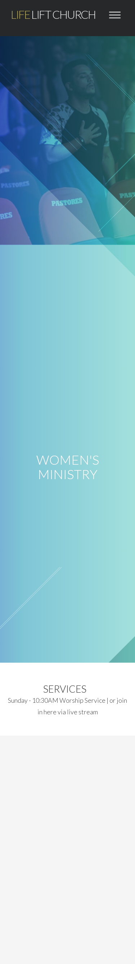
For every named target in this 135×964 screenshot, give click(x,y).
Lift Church (53, 14)
